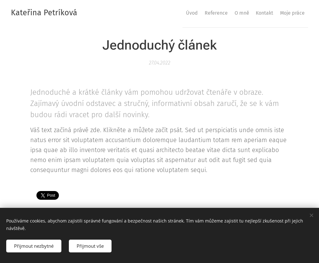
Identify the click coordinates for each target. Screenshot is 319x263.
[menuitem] (171, 13)
